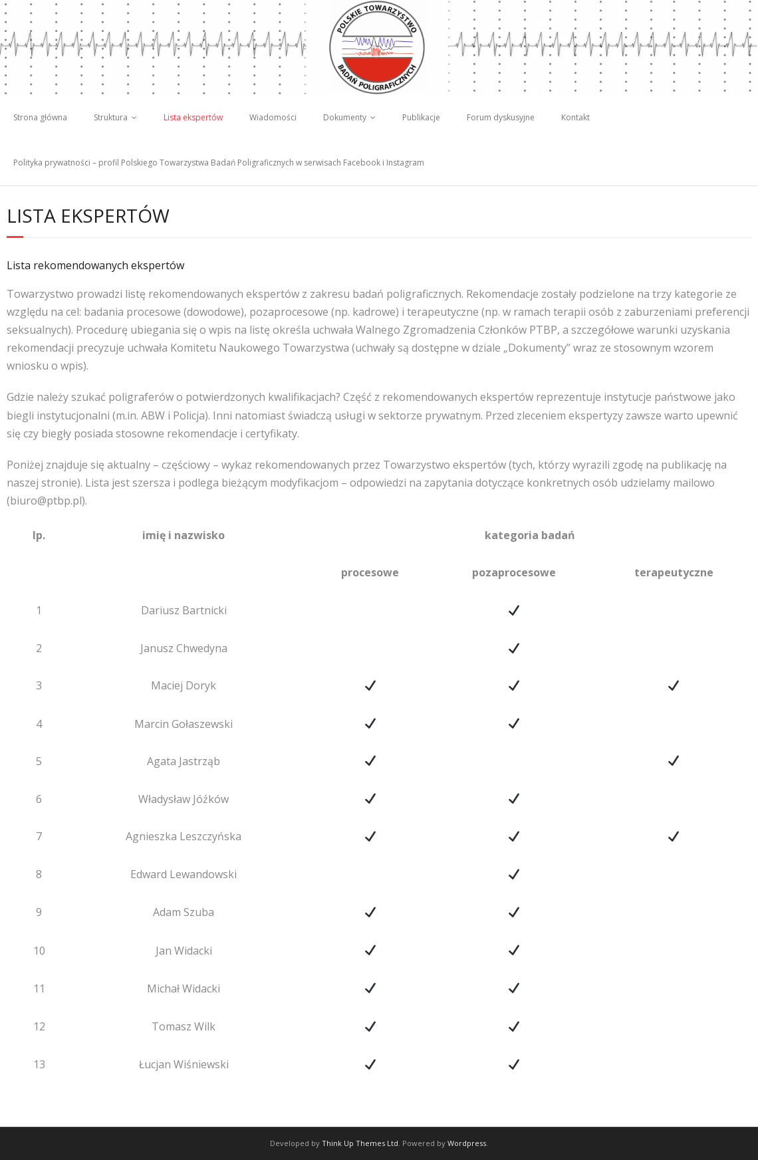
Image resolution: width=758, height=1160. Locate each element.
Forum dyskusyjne (501, 117)
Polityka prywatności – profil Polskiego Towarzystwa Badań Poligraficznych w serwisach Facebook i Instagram (218, 162)
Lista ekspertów (193, 117)
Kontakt (575, 117)
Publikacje (421, 117)
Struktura (111, 117)
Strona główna (40, 117)
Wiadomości (273, 117)
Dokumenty (344, 117)
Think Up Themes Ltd (360, 1143)
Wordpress (466, 1143)
